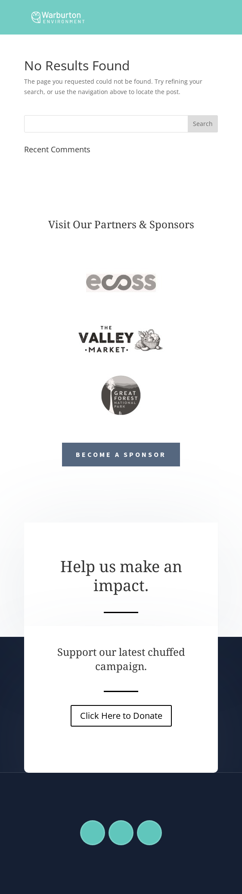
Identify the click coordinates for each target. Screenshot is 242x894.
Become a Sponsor (121, 454)
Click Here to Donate (121, 715)
